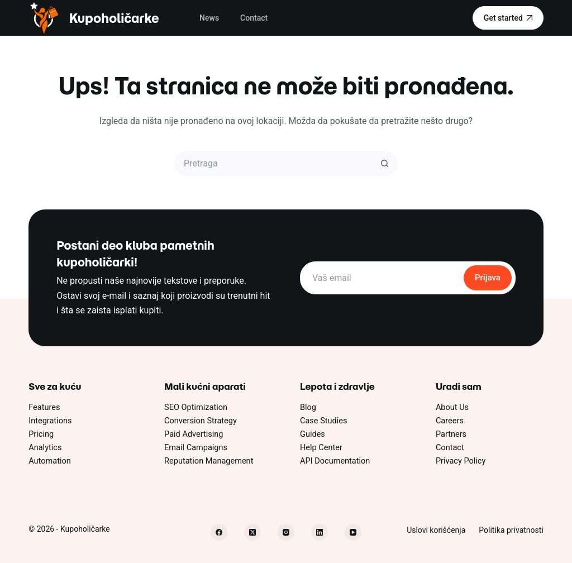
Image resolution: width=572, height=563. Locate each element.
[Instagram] (286, 532)
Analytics (44, 447)
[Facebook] (219, 532)
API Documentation (335, 461)
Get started (508, 17)
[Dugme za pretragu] (385, 163)
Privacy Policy (460, 461)
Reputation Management (208, 461)
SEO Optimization (195, 407)
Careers (450, 421)
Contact (254, 17)
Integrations (50, 421)
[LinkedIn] (319, 532)
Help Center (321, 447)
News (209, 17)
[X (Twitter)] (252, 532)
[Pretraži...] (273, 163)
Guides (312, 434)
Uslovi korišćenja (436, 530)
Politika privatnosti (511, 530)
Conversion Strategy (200, 421)
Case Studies (323, 421)
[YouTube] (353, 532)
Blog (308, 407)
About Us (452, 407)
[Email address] (381, 277)
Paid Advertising (193, 434)
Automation (49, 461)
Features (44, 407)
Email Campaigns (195, 447)
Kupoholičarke (114, 18)
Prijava (487, 278)
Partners (451, 434)
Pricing (41, 434)
